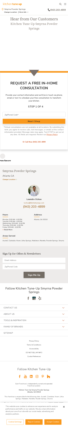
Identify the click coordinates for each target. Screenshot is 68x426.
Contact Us (34, 307)
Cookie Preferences (34, 356)
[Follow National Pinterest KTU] (42, 376)
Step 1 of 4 (35, 106)
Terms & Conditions (34, 345)
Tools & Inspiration (34, 320)
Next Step (34, 121)
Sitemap (8, 333)
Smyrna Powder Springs (14, 9)
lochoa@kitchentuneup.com (34, 203)
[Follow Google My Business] (34, 298)
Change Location (10, 12)
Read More (7, 230)
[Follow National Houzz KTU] (48, 376)
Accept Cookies (53, 422)
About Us (34, 314)
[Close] (64, 407)
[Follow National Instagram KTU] (37, 376)
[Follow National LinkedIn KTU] (31, 376)
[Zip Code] (34, 114)
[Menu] (65, 4)
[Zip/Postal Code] (34, 266)
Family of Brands (34, 326)
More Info (24, 12)
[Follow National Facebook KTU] (19, 376)
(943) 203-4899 (34, 207)
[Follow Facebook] (28, 298)
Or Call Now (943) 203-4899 (34, 142)
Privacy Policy (52, 134)
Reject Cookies (34, 422)
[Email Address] (34, 260)
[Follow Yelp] (39, 298)
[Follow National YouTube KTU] (25, 376)
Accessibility (34, 349)
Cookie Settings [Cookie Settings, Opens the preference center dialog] (15, 422)
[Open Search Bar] (60, 4)
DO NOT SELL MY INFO (34, 353)
